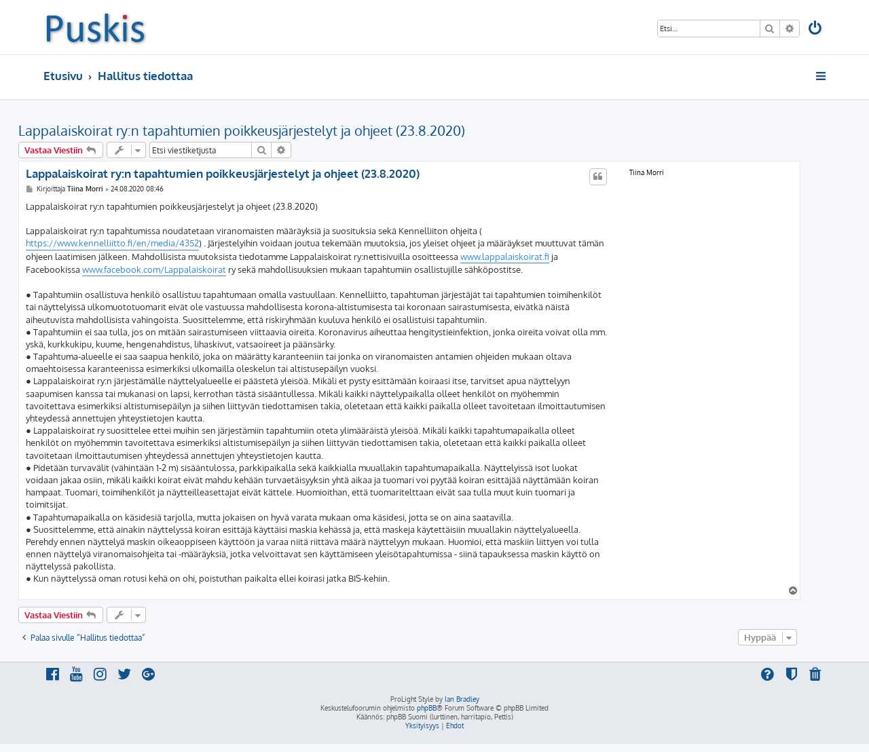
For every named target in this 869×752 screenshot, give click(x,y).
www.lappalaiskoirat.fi (504, 256)
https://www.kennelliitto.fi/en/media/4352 (112, 243)
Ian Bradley (462, 699)
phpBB (427, 708)
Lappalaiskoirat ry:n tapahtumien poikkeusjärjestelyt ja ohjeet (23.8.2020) (241, 130)
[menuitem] (816, 29)
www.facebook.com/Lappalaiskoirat (154, 269)
